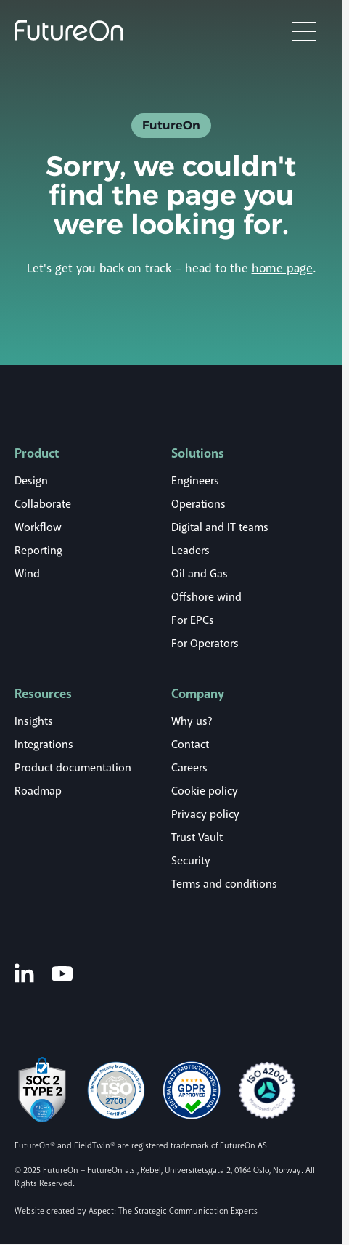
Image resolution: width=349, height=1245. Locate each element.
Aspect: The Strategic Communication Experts (173, 1211)
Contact (190, 744)
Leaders (190, 550)
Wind (27, 574)
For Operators (205, 643)
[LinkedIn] (24, 973)
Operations (198, 504)
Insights (34, 721)
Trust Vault (197, 837)
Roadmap (38, 791)
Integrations (44, 744)
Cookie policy (204, 791)
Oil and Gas (199, 574)
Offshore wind (206, 597)
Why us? (192, 721)
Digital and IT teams (219, 527)
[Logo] (69, 30)
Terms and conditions (224, 884)
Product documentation (73, 768)
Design (31, 481)
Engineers (195, 481)
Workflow (38, 527)
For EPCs (192, 620)
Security (190, 860)
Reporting (38, 550)
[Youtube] (62, 973)
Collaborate (43, 504)
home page (282, 268)
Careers (189, 768)
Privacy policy (205, 814)
